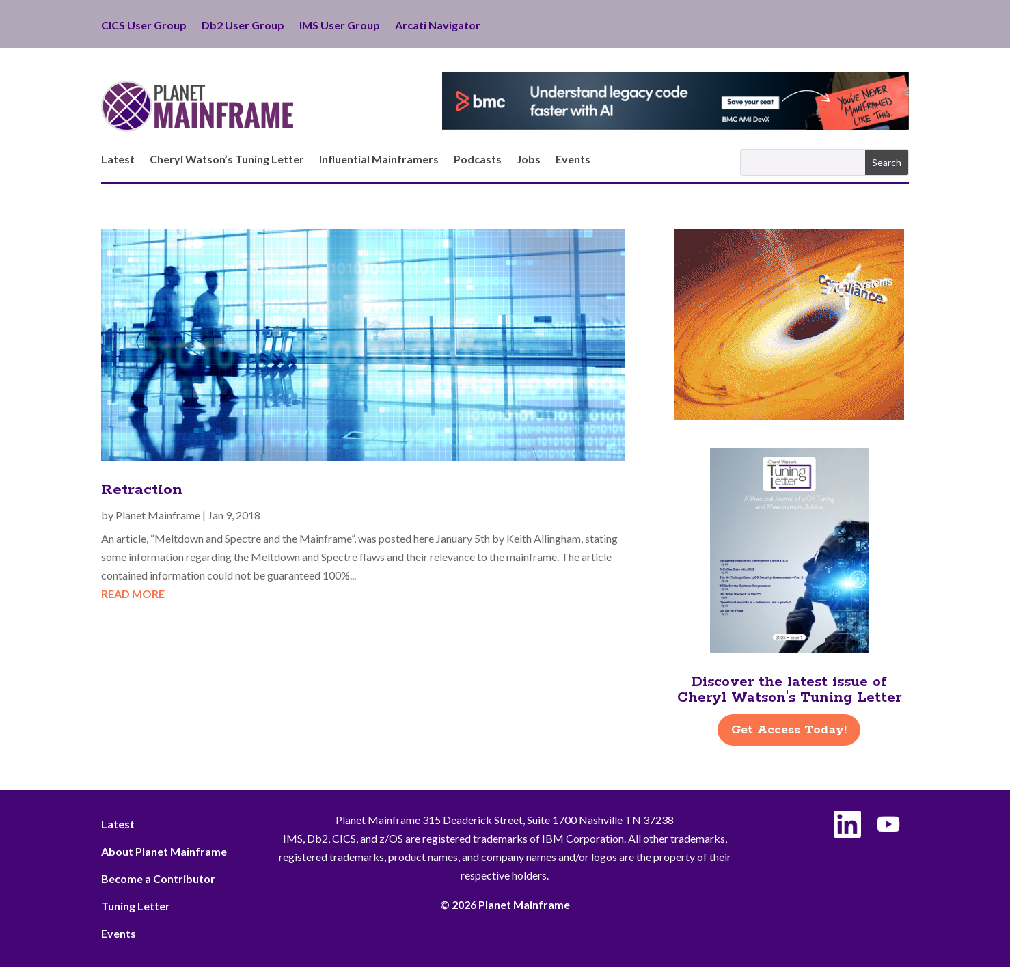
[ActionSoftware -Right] (789, 415)
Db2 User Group (243, 26)
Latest (118, 159)
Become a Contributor (158, 878)
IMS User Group (339, 26)
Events (573, 159)
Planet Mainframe (157, 514)
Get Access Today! (789, 729)
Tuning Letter (135, 905)
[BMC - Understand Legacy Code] (675, 125)
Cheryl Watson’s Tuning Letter (227, 159)
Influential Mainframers (379, 159)
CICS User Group (144, 26)
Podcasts (478, 159)
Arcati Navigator (437, 26)
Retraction (141, 490)
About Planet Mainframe (164, 851)
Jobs (529, 159)
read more (133, 593)
